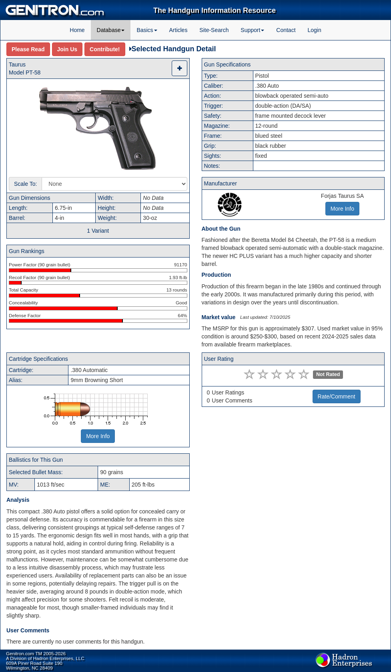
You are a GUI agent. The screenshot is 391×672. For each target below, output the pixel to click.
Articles (178, 30)
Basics (146, 30)
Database (111, 30)
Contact (285, 30)
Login (314, 30)
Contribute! (105, 49)
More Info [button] (342, 208)
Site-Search (214, 30)
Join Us (67, 49)
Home (77, 30)
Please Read (28, 49)
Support (252, 30)
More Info (98, 436)
